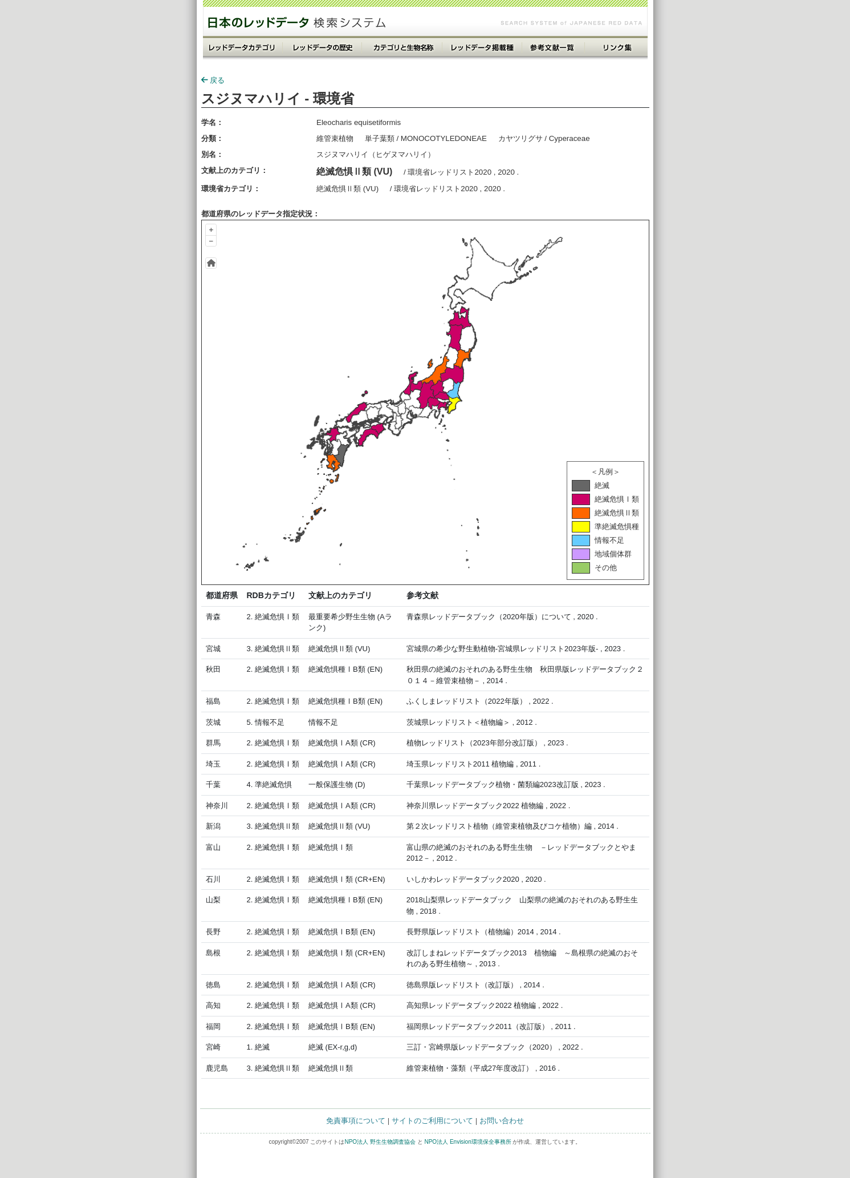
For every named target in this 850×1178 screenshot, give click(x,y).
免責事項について (355, 1120)
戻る (213, 80)
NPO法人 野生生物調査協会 (379, 1142)
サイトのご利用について (432, 1120)
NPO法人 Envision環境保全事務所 (467, 1142)
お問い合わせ (501, 1120)
